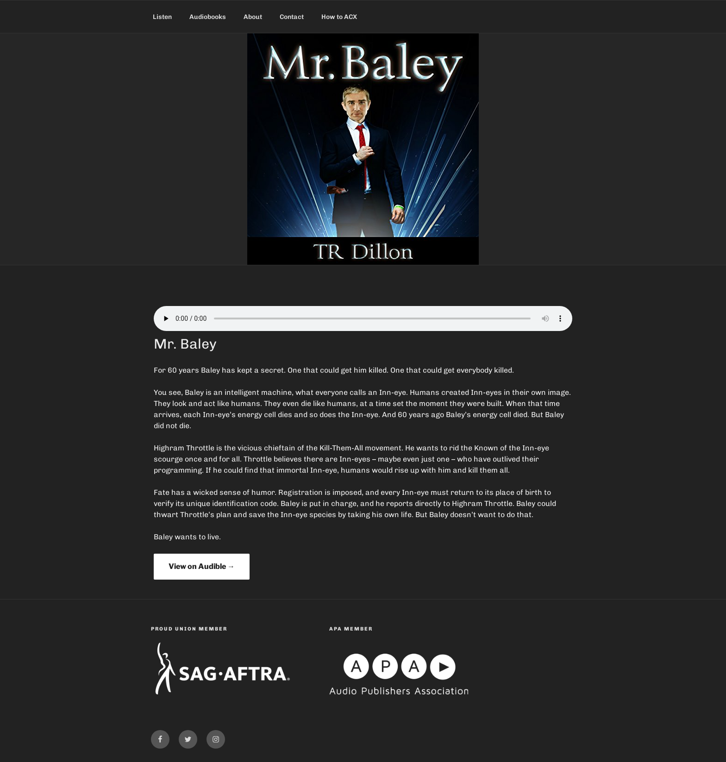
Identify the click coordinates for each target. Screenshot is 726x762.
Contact (292, 17)
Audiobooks (207, 17)
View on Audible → (202, 566)
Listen (162, 17)
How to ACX (339, 17)
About (253, 17)
